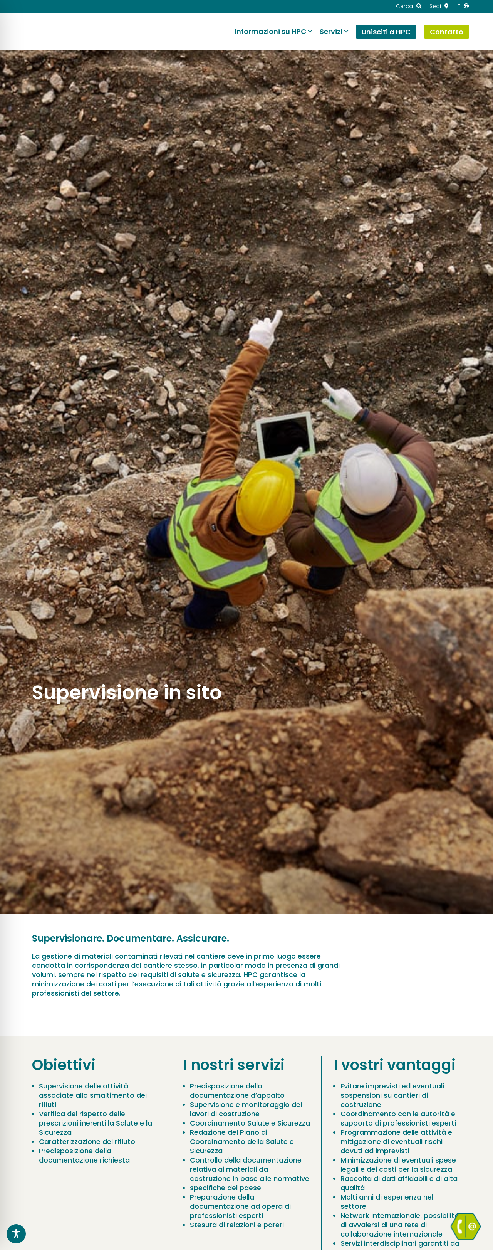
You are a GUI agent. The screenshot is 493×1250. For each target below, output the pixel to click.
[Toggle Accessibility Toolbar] (16, 1233)
